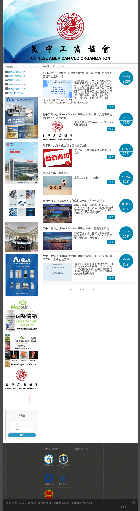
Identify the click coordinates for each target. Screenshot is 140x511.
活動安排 (60, 66)
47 (98, 289)
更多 (111, 107)
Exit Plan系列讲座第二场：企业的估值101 (77, 257)
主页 (53, 66)
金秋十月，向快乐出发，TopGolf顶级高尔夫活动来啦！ (74, 200)
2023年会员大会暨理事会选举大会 (77, 74)
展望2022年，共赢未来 (56, 173)
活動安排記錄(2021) (16, 80)
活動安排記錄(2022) (16, 76)
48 (102, 289)
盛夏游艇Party (76, 228)
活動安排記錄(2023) (16, 71)
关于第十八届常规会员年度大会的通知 (65, 145)
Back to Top (133, 502)
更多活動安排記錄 (16, 93)
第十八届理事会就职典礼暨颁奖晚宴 (77, 116)
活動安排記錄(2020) (16, 84)
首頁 (125, 507)
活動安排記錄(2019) (16, 88)
